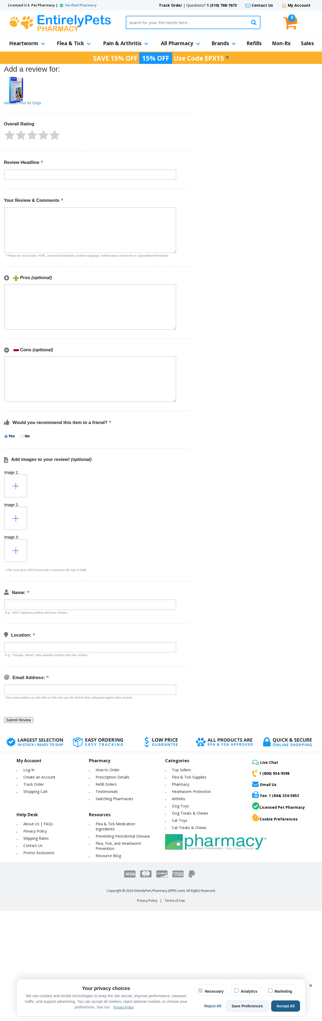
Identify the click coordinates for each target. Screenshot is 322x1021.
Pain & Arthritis (125, 43)
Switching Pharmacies (114, 798)
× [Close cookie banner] (310, 985)
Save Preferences (250, 1006)
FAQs (48, 823)
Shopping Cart (35, 791)
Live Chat (265, 762)
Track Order (170, 5)
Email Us (264, 784)
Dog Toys (180, 805)
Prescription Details (112, 777)
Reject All (218, 1006)
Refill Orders (106, 784)
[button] (9, 135)
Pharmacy (180, 784)
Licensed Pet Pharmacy (278, 806)
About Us (31, 823)
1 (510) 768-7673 (222, 5)
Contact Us (262, 5)
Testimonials (107, 791)
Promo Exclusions (38, 852)
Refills (254, 43)
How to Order (107, 769)
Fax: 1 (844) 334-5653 (275, 794)
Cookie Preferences (275, 818)
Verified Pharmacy (81, 5)
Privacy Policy (35, 831)
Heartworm (27, 43)
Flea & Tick (74, 43)
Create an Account (39, 777)
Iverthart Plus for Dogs (22, 103)
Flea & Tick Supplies (189, 777)
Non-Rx (281, 43)
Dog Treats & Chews (190, 813)
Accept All (287, 1006)
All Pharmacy (180, 43)
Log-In (29, 769)
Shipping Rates (36, 838)
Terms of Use (175, 900)
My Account (299, 5)
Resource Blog (108, 855)
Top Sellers (181, 769)
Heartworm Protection (191, 791)
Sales (307, 43)
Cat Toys (179, 820)
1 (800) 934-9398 (270, 773)
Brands (223, 43)
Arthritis (178, 798)
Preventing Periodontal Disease (123, 836)
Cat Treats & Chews (189, 827)
